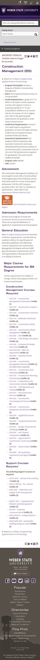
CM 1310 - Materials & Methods (22, 318)
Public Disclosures (20, 638)
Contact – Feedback (20, 574)
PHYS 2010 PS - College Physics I (22, 515)
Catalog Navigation (12, 49)
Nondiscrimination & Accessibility (20, 636)
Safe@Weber (20, 633)
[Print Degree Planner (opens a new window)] (26, 56)
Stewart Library (20, 597)
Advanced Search (10, 42)
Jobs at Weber (20, 599)
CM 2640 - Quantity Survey (20, 356)
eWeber (20, 605)
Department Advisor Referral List (15, 193)
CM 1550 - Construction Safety (22, 324)
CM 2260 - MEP (15, 336)
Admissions (20, 591)
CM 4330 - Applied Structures (21, 415)
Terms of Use (20, 641)
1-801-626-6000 (20, 569)
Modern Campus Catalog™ (24, 657)
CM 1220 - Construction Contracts (23, 313)
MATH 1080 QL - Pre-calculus (21, 484)
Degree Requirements (14, 122)
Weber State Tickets (20, 602)
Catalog (20, 619)
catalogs (9, 655)
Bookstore (20, 594)
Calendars (20, 616)
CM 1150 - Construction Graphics (23, 307)
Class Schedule (20, 613)
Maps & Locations (20, 624)
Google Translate (20, 649)
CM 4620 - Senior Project (19, 447)
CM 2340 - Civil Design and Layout (23, 339)
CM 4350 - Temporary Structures (23, 421)
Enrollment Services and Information (17, 220)
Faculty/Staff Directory (20, 622)
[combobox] (20, 23)
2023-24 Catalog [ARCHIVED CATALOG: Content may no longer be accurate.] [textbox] (20, 23)
